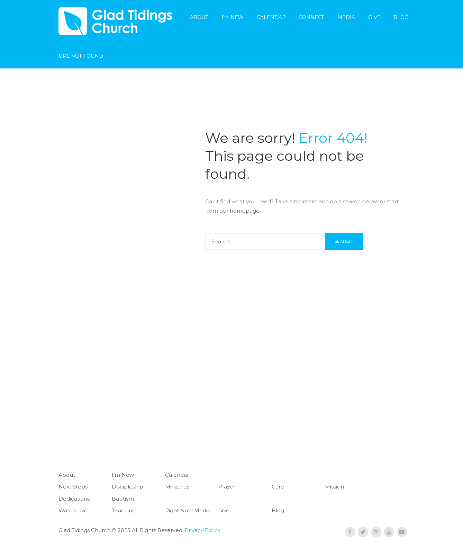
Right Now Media (187, 510)
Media (346, 17)
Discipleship (127, 486)
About (199, 17)
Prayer (226, 486)
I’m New (232, 17)
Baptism (123, 498)
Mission (334, 486)
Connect (311, 17)
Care (278, 486)
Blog (400, 17)
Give (374, 17)
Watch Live (73, 510)
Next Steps (73, 486)
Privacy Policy (202, 530)
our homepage (239, 210)
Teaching (124, 510)
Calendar (271, 17)
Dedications (74, 498)
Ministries (177, 486)
